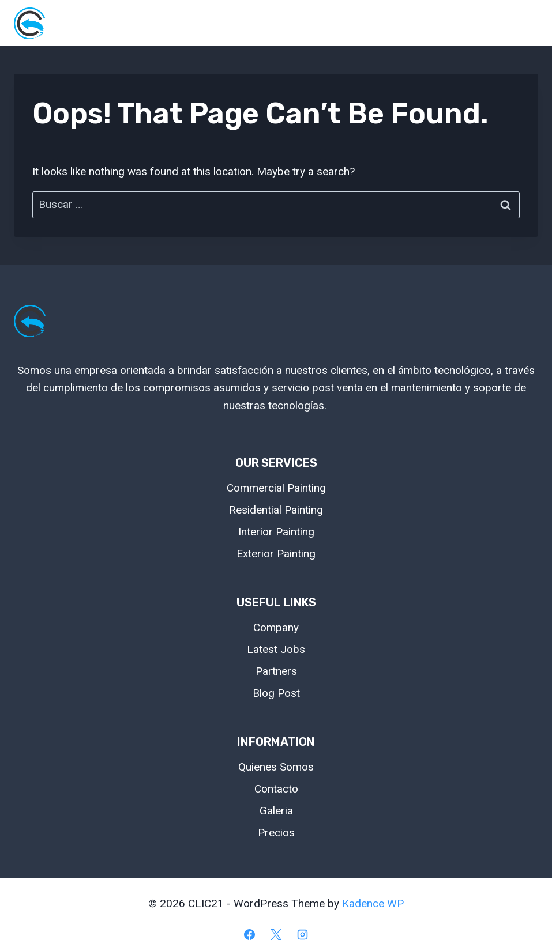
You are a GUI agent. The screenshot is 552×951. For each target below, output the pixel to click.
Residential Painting (276, 509)
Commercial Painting (276, 488)
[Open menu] (524, 23)
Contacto (276, 788)
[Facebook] (250, 934)
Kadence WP (373, 903)
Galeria (276, 810)
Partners (276, 671)
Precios (276, 832)
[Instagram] (302, 934)
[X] (276, 934)
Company (276, 627)
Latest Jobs (276, 649)
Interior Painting (276, 531)
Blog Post (276, 693)
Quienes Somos (276, 766)
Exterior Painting (276, 553)
